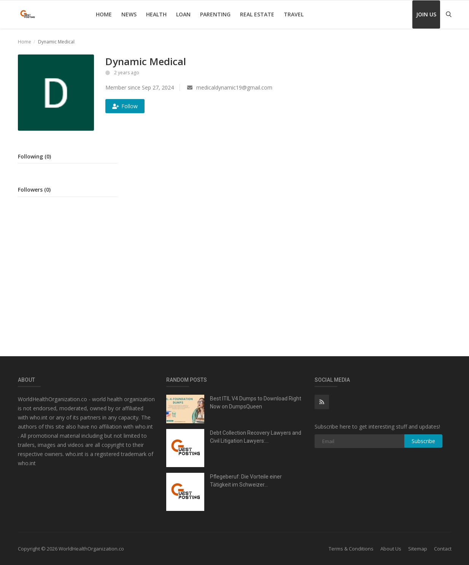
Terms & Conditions (351, 548)
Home (104, 14)
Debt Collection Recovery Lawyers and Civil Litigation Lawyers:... (255, 437)
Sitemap (417, 548)
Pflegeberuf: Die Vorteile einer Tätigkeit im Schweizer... (246, 481)
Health (156, 14)
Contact (443, 548)
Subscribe (423, 441)
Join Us (426, 14)
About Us (390, 548)
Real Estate (257, 14)
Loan (183, 14)
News (129, 14)
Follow (125, 106)
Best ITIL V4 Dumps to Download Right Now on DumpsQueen (255, 402)
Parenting (215, 14)
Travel (294, 14)
